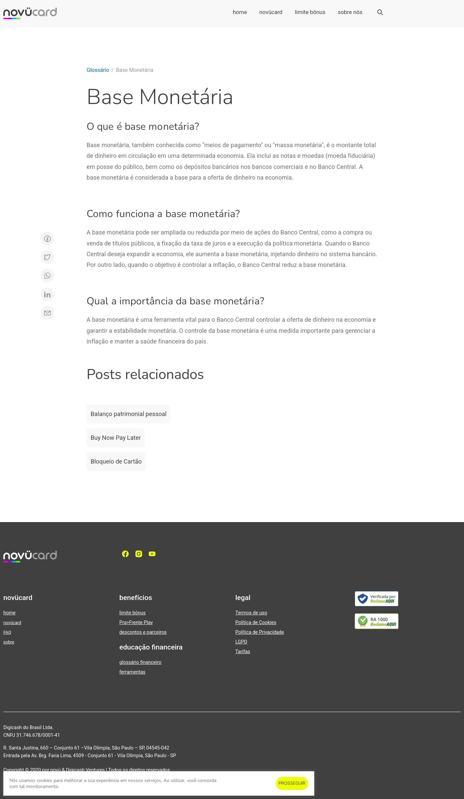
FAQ (7, 632)
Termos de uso (251, 613)
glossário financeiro (140, 662)
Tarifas (242, 652)
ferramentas (132, 672)
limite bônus (310, 12)
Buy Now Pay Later (116, 437)
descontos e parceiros (143, 632)
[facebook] (127, 554)
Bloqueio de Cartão (116, 461)
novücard (270, 12)
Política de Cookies (255, 622)
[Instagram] (140, 554)
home (240, 12)
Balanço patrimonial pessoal (128, 413)
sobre (8, 641)
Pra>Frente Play (136, 622)
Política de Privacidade (259, 632)
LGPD (241, 642)
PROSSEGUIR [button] (292, 783)
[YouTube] (154, 554)
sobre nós (350, 12)
